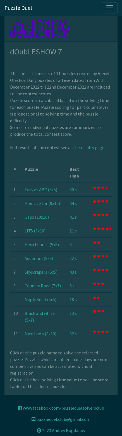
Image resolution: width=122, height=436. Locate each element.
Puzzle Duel (18, 7)
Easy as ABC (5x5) (41, 189)
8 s (72, 244)
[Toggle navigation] (110, 7)
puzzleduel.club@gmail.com (61, 419)
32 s (73, 333)
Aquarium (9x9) (39, 258)
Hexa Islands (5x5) (42, 244)
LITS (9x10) (35, 231)
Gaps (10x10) (37, 217)
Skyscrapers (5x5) (41, 272)
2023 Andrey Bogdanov (61, 430)
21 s (73, 231)
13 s (73, 313)
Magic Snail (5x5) (40, 299)
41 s (73, 217)
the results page (88, 147)
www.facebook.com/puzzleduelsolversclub (61, 408)
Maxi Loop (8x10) (40, 333)
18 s (73, 299)
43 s (73, 272)
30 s (73, 189)
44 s (73, 203)
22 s (73, 258)
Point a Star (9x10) (42, 203)
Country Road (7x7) (43, 286)
